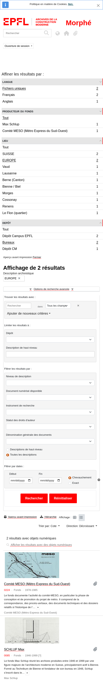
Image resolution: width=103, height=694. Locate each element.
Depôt (6, 223)
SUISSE (50, 154)
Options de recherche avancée (51, 289)
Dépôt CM (50, 249)
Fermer (37, 257)
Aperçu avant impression (20, 516)
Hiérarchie (48, 516)
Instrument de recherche (20, 405)
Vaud (50, 167)
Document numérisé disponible (24, 390)
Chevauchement (81, 477)
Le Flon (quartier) (50, 213)
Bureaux (50, 243)
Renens (50, 207)
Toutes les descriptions (23, 454)
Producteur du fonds (17, 111)
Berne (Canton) (50, 180)
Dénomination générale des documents (29, 434)
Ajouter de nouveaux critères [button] (27, 313)
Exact (75, 482)
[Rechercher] (22, 33)
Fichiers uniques (50, 89)
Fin (40, 473)
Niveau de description (18, 376)
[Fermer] (98, 5)
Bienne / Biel (50, 187)
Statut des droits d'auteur (20, 420)
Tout (5, 118)
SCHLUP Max (14, 649)
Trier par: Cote (47, 526)
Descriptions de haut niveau (26, 449)
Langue (7, 82)
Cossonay (50, 200)
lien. (70, 4)
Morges (50, 194)
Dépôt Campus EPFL (50, 236)
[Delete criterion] (78, 305)
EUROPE (50, 161)
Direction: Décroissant (81, 526)
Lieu (5, 141)
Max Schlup (50, 125)
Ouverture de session (17, 45)
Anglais (50, 102)
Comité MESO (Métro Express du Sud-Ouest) (50, 131)
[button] (66, 33)
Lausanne (50, 174)
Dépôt (9, 333)
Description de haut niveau (21, 347)
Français (50, 95)
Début (12, 473)
